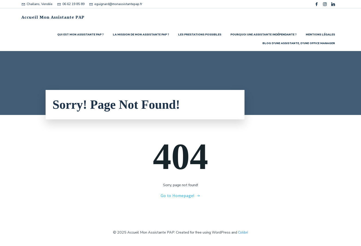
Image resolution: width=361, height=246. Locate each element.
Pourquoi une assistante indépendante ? (263, 34)
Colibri (243, 232)
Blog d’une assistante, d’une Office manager (298, 43)
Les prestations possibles (199, 34)
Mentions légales (320, 34)
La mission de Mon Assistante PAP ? (141, 34)
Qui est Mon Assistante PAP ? (80, 34)
